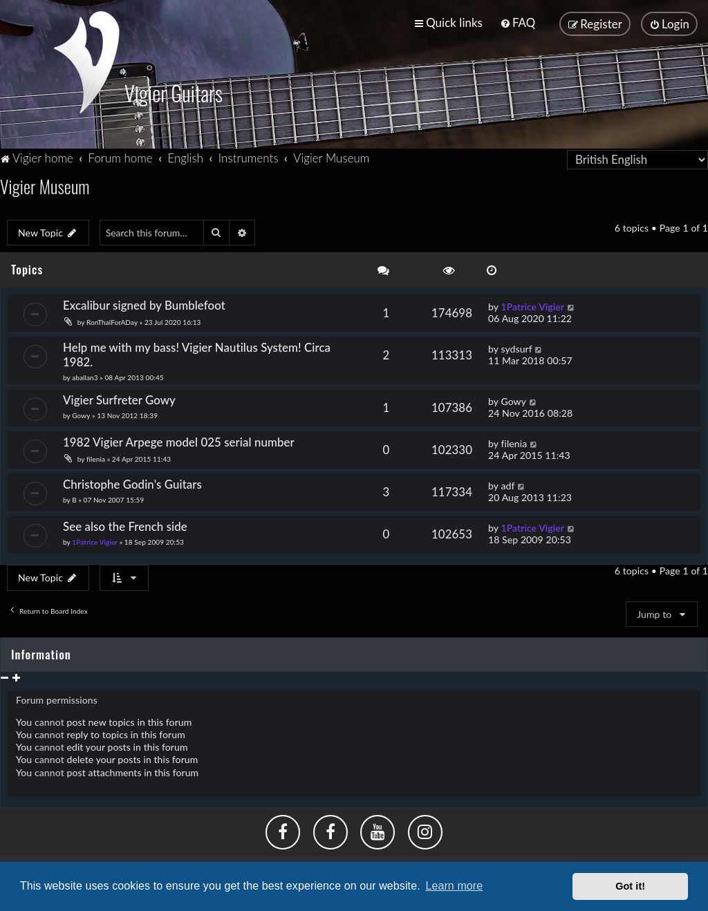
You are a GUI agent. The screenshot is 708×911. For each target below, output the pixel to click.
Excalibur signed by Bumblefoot (144, 304)
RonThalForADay (112, 321)
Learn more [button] (454, 886)
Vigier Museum (45, 185)
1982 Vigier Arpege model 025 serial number (179, 440)
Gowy (81, 414)
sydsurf (516, 347)
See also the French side (125, 525)
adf (507, 484)
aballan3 (84, 376)
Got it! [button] (630, 886)
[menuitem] (517, 22)
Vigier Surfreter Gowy (119, 398)
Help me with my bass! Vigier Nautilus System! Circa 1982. (196, 353)
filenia (95, 457)
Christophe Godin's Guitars (132, 483)
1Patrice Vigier (532, 305)
